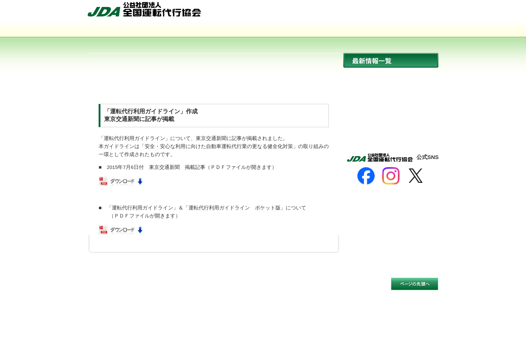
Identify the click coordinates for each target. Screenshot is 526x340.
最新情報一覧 (390, 60)
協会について (123, 29)
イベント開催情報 (390, 107)
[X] (415, 175)
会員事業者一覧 (333, 29)
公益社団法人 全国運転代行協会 (144, 9)
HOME (342, 12)
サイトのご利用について (116, 288)
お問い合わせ (419, 12)
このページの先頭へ (414, 283)
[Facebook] (366, 175)
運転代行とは (193, 29)
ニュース (390, 75)
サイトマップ (378, 12)
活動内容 (263, 29)
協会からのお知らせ (390, 91)
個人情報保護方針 (171, 288)
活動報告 (390, 123)
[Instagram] (390, 175)
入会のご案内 (403, 29)
